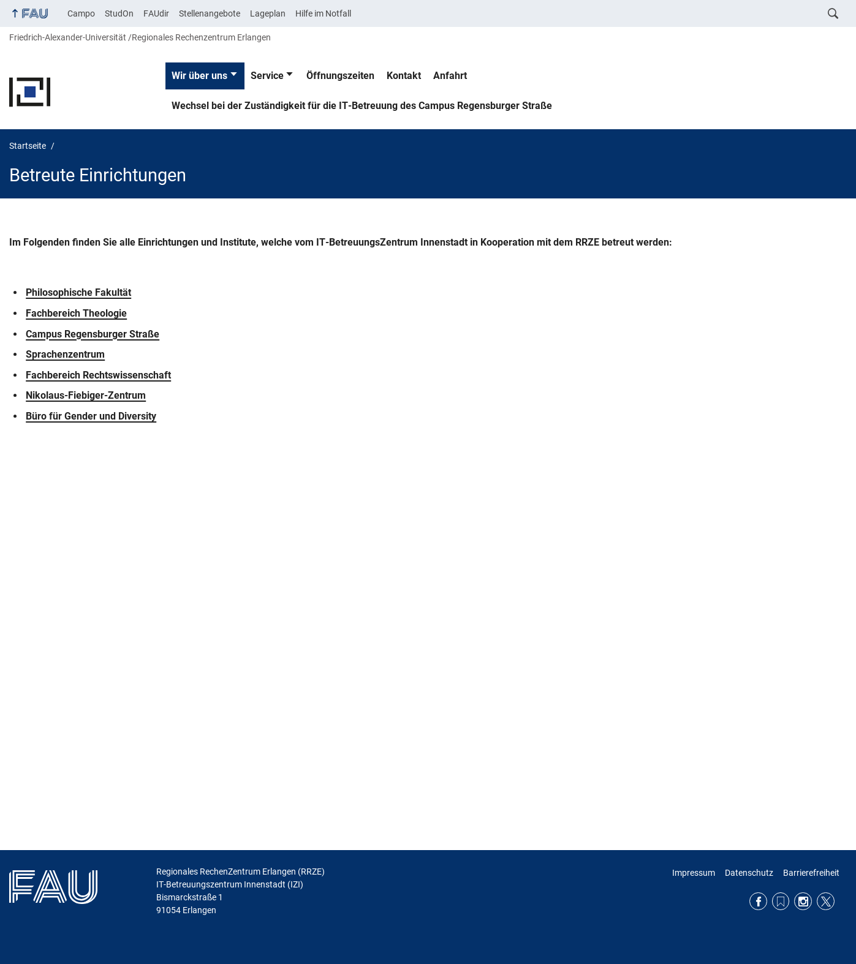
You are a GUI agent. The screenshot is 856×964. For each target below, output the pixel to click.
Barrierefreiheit (811, 873)
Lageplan (268, 13)
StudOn (119, 13)
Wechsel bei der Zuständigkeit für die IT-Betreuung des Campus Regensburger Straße (362, 105)
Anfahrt (450, 75)
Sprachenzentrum (65, 354)
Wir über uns (199, 75)
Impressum (693, 873)
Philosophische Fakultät (78, 292)
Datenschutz (749, 873)
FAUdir (156, 13)
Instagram (803, 901)
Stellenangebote (209, 13)
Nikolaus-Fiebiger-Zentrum (86, 395)
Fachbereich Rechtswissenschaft (98, 375)
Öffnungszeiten (340, 75)
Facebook (758, 901)
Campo (81, 13)
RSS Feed (781, 901)
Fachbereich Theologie (76, 313)
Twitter (826, 901)
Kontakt (404, 75)
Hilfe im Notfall (323, 13)
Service (267, 75)
